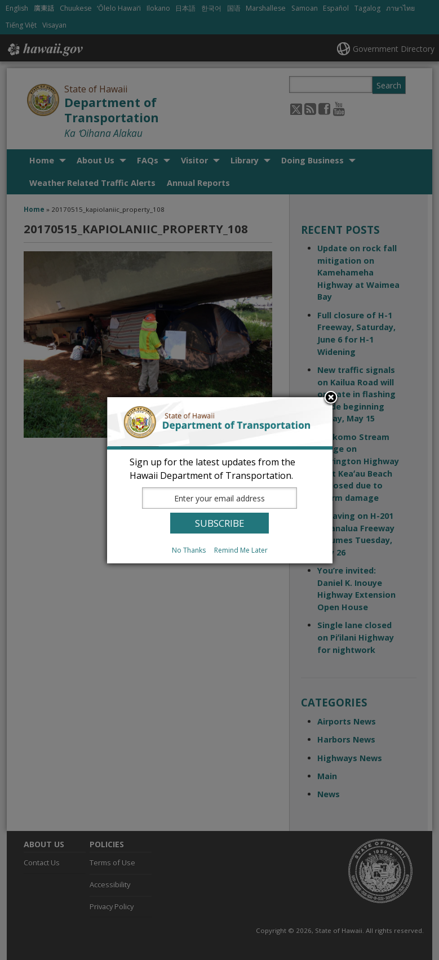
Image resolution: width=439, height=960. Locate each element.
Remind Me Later (241, 550)
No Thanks (189, 550)
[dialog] (219, 480)
